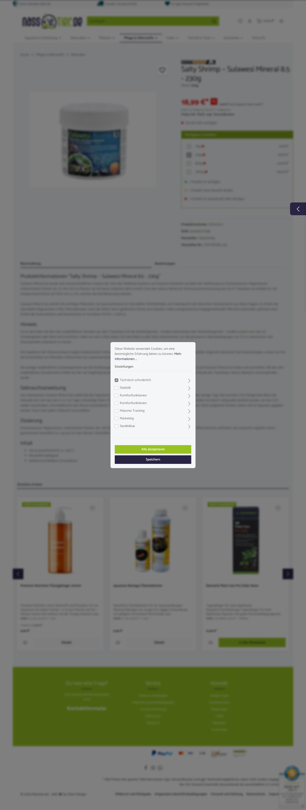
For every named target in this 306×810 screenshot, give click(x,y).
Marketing (127, 418)
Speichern (153, 459)
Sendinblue (127, 426)
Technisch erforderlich (135, 380)
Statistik (125, 387)
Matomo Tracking (132, 410)
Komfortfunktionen (133, 395)
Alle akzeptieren (153, 449)
